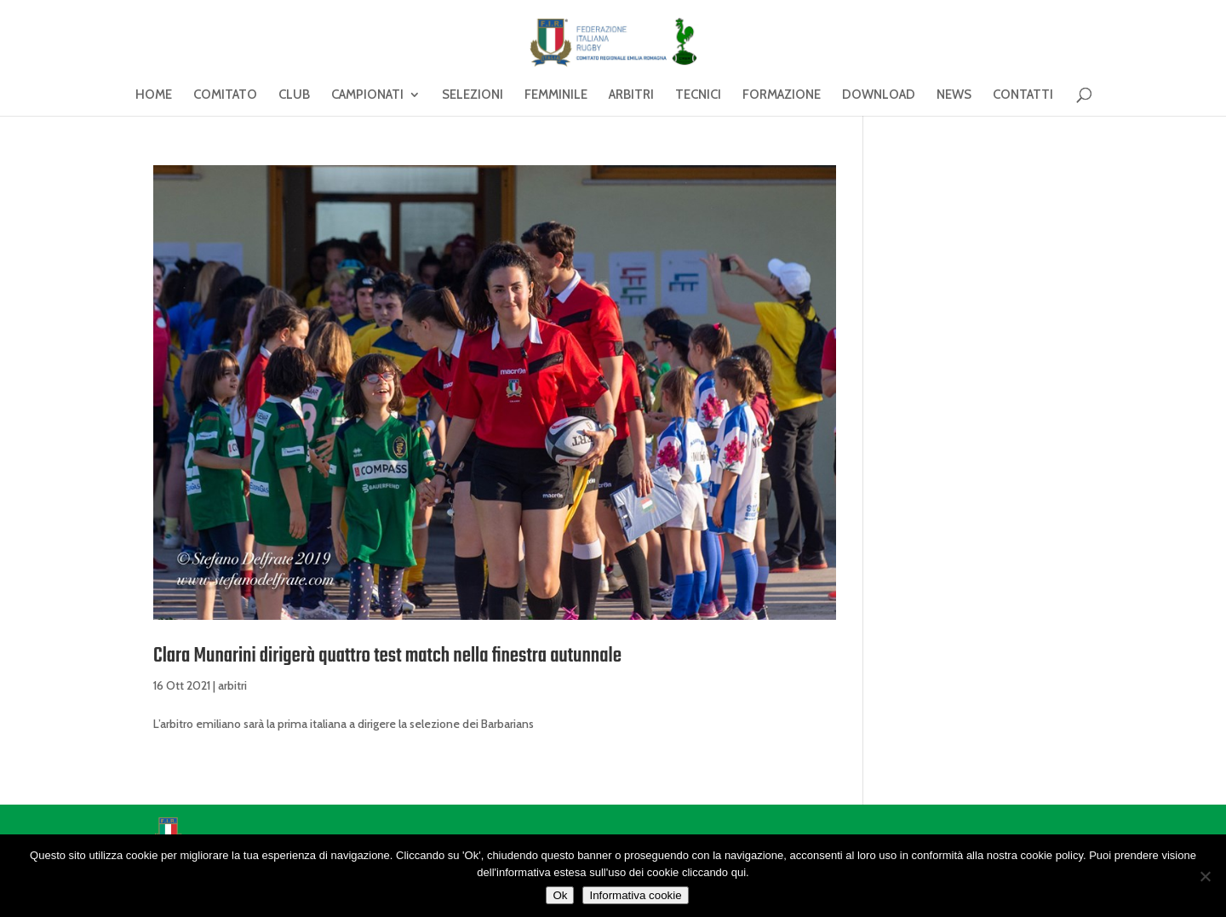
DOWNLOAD (878, 95)
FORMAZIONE (781, 95)
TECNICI (698, 95)
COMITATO (225, 95)
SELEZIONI (472, 95)
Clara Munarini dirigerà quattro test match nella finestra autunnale (387, 656)
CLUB (294, 95)
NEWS (954, 95)
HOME (153, 95)
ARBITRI (631, 95)
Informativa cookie (635, 895)
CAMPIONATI (367, 95)
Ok (560, 895)
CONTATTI (1023, 95)
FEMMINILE (555, 95)
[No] (1204, 876)
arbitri (232, 685)
